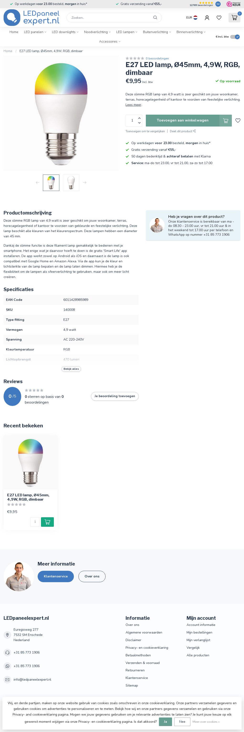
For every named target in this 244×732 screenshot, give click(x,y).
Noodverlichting (96, 32)
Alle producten (198, 655)
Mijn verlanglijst (198, 640)
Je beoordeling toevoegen (115, 396)
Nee (182, 721)
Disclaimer (133, 640)
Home (14, 32)
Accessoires (108, 41)
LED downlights (64, 32)
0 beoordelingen (157, 58)
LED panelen (33, 32)
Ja (165, 721)
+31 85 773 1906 (27, 652)
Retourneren (135, 670)
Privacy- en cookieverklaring (147, 647)
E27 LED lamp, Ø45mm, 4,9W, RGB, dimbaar (51, 51)
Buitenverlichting (155, 32)
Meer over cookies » (206, 722)
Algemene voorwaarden (144, 632)
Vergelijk (193, 647)
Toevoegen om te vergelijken (145, 131)
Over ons (92, 576)
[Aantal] (35, 522)
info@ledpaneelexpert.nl (32, 679)
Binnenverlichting (190, 32)
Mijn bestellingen (199, 632)
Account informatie (201, 625)
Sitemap (132, 685)
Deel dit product (183, 131)
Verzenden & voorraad (143, 663)
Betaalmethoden (138, 655)
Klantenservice (56, 576)
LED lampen (125, 32)
